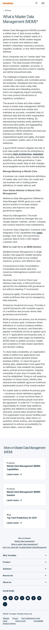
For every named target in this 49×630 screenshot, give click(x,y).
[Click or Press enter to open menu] (43, 3)
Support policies (9, 623)
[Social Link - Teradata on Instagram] (39, 598)
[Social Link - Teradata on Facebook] (33, 598)
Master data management (24, 541)
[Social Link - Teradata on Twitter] (22, 598)
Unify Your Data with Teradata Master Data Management (25, 547)
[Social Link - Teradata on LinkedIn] (5, 598)
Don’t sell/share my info (31, 618)
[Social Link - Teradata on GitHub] (11, 598)
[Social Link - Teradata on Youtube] (28, 598)
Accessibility (38, 621)
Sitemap (6, 618)
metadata (38, 154)
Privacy (15, 618)
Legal (5, 621)
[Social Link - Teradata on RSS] (5, 604)
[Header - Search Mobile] (36, 3)
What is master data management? (24, 544)
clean (39, 232)
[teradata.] (8, 3)
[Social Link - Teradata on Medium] (16, 598)
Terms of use (20, 621)
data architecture (22, 154)
